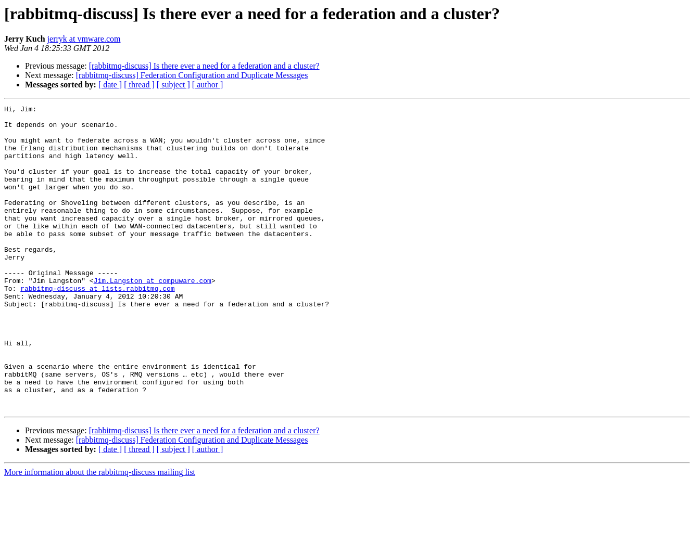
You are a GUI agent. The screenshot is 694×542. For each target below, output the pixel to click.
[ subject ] (173, 84)
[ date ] (110, 84)
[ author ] (207, 84)
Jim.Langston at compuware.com (152, 316)
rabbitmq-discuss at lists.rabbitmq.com (97, 325)
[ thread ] (139, 84)
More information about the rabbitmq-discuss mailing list (99, 532)
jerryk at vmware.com (84, 38)
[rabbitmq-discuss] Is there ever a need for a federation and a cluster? (204, 65)
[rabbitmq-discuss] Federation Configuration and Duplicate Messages (192, 75)
